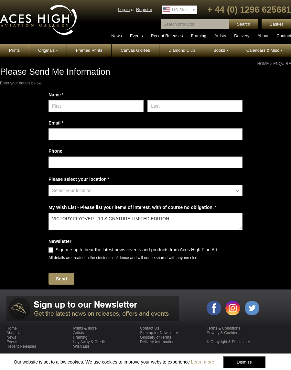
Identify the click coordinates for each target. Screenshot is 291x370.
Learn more (202, 362)
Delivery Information (157, 342)
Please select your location (88, 179)
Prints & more (85, 328)
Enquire (282, 63)
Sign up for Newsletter (159, 333)
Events (136, 35)
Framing (198, 35)
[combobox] (145, 190)
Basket (276, 24)
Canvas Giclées (135, 50)
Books (220, 50)
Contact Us (149, 328)
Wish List (81, 346)
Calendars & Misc (264, 50)
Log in (124, 9)
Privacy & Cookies (222, 333)
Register (144, 9)
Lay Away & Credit (89, 342)
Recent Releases (167, 35)
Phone (55, 151)
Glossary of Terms (155, 337)
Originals (48, 50)
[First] (96, 106)
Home (263, 63)
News (116, 35)
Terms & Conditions (223, 328)
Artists (220, 35)
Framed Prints (89, 50)
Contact (283, 35)
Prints (14, 50)
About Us (14, 333)
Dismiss (244, 362)
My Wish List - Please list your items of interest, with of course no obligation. (141, 207)
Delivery (241, 35)
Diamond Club (181, 50)
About (262, 35)
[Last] (194, 106)
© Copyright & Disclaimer (228, 342)
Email (65, 123)
